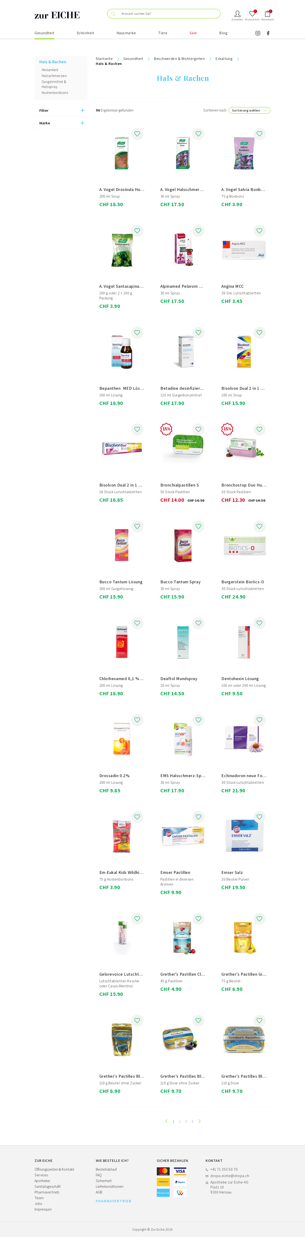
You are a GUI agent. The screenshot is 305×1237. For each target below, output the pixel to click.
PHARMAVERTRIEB (114, 1201)
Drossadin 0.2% (114, 775)
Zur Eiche (158, 1229)
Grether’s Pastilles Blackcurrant (130, 1076)
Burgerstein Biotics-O (242, 581)
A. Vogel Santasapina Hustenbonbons (135, 286)
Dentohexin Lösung (240, 678)
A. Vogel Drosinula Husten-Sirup (129, 189)
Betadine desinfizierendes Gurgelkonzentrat (203, 388)
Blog (223, 32)
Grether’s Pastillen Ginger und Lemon (257, 974)
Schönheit (85, 32)
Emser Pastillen (175, 872)
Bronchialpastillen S (179, 485)
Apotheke (42, 1180)
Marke (44, 123)
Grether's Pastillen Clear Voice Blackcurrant (202, 974)
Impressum (43, 1209)
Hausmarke (126, 32)
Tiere (163, 32)
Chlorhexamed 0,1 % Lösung (127, 678)
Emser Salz (232, 872)
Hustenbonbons (55, 92)
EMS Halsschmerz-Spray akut (188, 775)
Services (41, 1175)
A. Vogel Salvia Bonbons (244, 189)
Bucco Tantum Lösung (121, 581)
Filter (43, 110)
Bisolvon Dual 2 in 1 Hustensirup (252, 388)
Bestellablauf (106, 1169)
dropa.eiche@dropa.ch (229, 1175)
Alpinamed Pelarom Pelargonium (191, 286)
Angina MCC (232, 286)
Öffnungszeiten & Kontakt (54, 1169)
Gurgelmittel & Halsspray (54, 84)
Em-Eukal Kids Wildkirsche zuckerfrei (135, 872)
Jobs (38, 1203)
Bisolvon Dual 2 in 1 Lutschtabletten (134, 485)
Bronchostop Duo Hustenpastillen (254, 485)
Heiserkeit (50, 69)
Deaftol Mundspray (179, 678)
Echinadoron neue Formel (246, 775)
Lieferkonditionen (109, 1186)
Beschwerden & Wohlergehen (179, 58)
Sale (193, 32)
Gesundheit (44, 32)
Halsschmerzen (54, 75)
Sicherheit (104, 1180)
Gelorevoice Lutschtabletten (127, 974)
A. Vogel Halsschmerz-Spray (187, 189)
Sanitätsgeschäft (48, 1186)
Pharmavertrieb (47, 1192)
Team (39, 1197)
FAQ (99, 1175)
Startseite (104, 58)
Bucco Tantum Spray (180, 581)
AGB (99, 1192)
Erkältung (224, 58)
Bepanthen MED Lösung (123, 388)
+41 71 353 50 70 (224, 1169)
